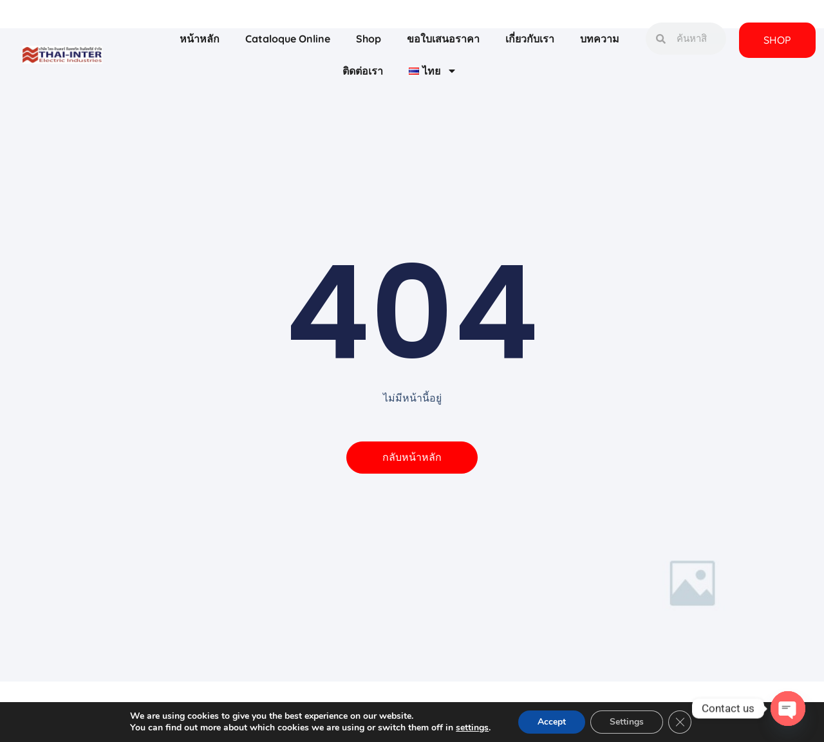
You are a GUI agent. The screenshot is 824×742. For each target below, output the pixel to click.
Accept (552, 722)
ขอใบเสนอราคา (443, 38)
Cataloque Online (287, 38)
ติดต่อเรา (362, 70)
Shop (368, 38)
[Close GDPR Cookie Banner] (679, 722)
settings (472, 728)
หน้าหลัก (200, 38)
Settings (627, 722)
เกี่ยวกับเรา (529, 38)
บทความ (599, 38)
